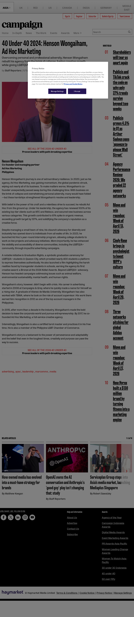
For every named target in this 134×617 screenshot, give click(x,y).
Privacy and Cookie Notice (73, 84)
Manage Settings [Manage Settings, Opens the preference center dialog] (57, 91)
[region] (68, 80)
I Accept (77, 91)
